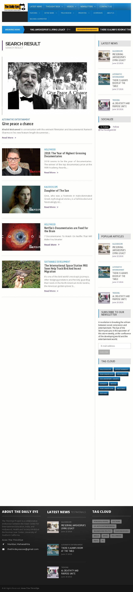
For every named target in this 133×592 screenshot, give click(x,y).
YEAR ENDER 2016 (106, 388)
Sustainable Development (57, 261)
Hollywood (50, 149)
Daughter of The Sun (56, 190)
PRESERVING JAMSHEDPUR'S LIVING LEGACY (44, 29)
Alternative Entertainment (88, 29)
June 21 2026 (117, 89)
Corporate (98, 13)
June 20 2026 (117, 109)
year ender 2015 (106, 374)
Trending (116, 100)
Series (105, 536)
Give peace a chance (18, 123)
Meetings (121, 388)
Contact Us (106, 6)
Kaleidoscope (51, 186)
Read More (9, 138)
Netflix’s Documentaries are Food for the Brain (66, 229)
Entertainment (121, 369)
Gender (103, 384)
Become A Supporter (38, 19)
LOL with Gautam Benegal (104, 526)
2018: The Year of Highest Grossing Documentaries (65, 154)
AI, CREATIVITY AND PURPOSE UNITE (121, 105)
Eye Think (116, 522)
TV (103, 541)
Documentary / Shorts (109, 379)
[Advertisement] (114, 183)
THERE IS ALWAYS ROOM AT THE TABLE (120, 83)
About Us (110, 13)
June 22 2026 (117, 63)
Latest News (36, 6)
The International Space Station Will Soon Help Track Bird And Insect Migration (66, 268)
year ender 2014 (121, 531)
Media (96, 536)
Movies (113, 384)
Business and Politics (102, 531)
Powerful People (101, 522)
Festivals (103, 393)
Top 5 (96, 541)
